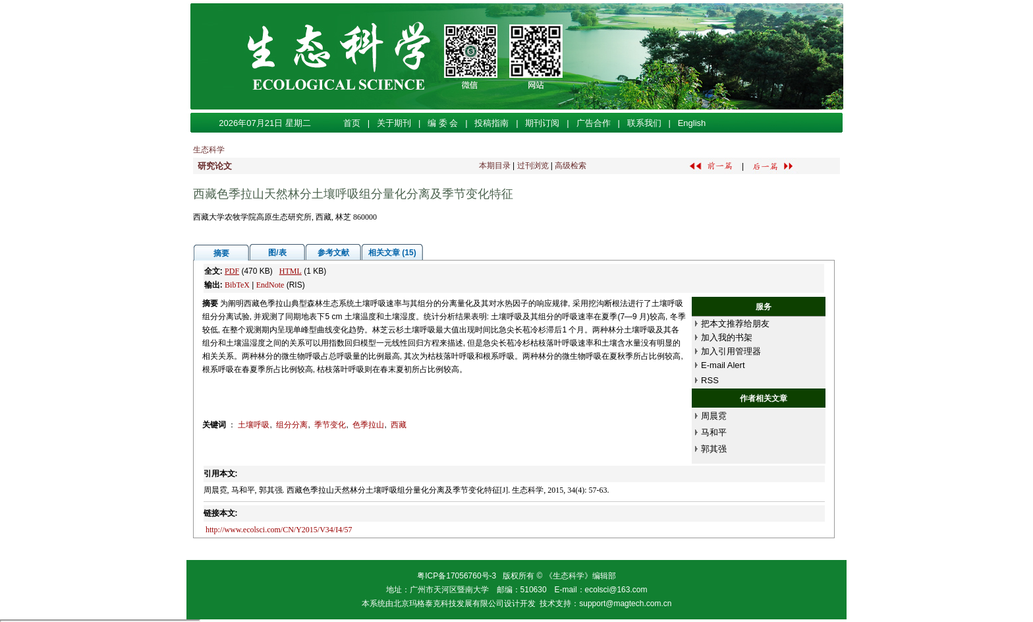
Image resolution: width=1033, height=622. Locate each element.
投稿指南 (491, 123)
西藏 (398, 424)
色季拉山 (368, 424)
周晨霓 (714, 416)
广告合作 (593, 123)
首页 (351, 123)
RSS (710, 380)
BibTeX (237, 285)
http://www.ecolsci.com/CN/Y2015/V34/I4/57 (279, 529)
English (692, 123)
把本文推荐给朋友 (735, 323)
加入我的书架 (726, 337)
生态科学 (209, 149)
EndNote (270, 285)
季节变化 (330, 424)
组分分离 (292, 424)
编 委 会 (443, 123)
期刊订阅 (542, 123)
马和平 (714, 432)
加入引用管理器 (731, 351)
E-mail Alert (722, 365)
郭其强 (714, 449)
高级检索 (570, 165)
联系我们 (644, 123)
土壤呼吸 (253, 424)
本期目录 (495, 165)
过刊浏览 (533, 165)
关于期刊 (394, 123)
